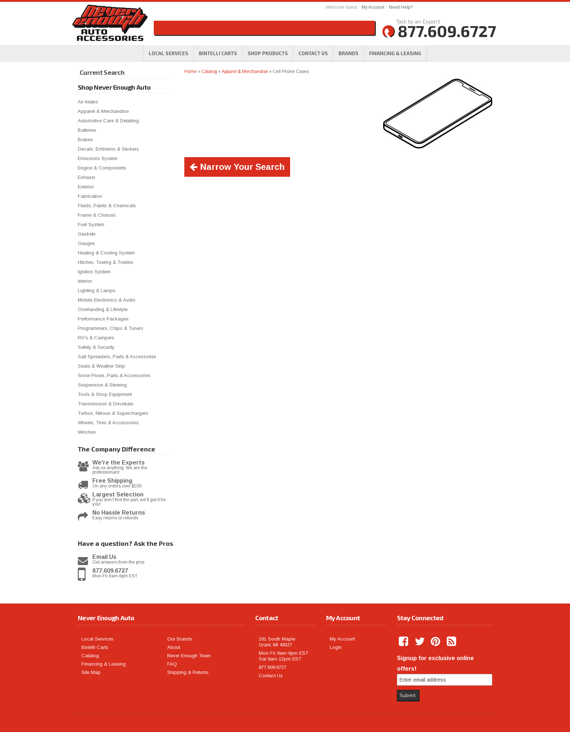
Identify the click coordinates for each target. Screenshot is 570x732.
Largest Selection (118, 495)
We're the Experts (118, 463)
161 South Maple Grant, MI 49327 (277, 641)
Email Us (104, 557)
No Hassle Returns (118, 513)
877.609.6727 (110, 571)
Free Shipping (112, 481)
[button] (268, 53)
